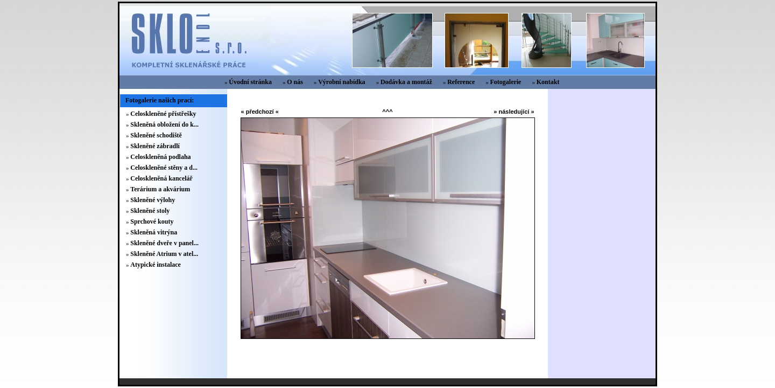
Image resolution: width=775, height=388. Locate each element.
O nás (295, 82)
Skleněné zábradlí (155, 146)
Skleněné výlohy (152, 200)
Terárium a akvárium (160, 189)
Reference (461, 82)
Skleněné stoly (150, 210)
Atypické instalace (155, 264)
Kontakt (548, 82)
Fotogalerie (505, 82)
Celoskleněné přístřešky (163, 113)
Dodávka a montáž (406, 82)
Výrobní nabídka (341, 82)
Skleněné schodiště (156, 135)
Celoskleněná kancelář (161, 178)
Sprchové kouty (151, 221)
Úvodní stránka (250, 82)
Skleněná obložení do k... (164, 124)
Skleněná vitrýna (153, 232)
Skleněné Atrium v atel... (164, 254)
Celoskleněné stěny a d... (164, 167)
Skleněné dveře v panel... (164, 243)
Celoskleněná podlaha (160, 157)
